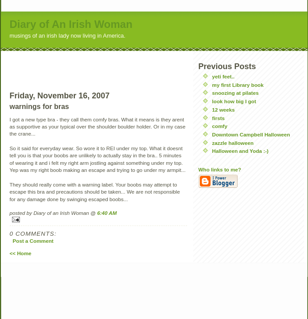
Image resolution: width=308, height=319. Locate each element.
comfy (219, 126)
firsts (218, 118)
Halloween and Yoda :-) (240, 151)
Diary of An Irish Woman (71, 24)
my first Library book (238, 85)
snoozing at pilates (235, 93)
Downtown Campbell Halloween (251, 134)
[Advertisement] (98, 64)
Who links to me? (220, 169)
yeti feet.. (223, 76)
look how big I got (234, 101)
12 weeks (223, 110)
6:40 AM (107, 213)
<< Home (20, 253)
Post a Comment (33, 241)
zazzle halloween (233, 143)
